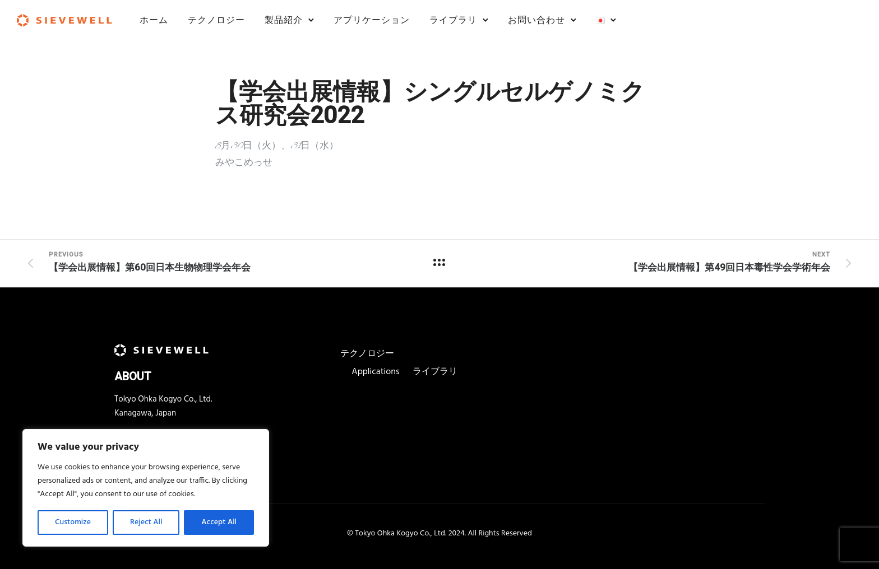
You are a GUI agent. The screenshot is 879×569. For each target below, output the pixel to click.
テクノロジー (216, 20)
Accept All (219, 522)
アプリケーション (372, 20)
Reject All (146, 522)
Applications (375, 372)
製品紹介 (284, 20)
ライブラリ (453, 20)
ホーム (154, 20)
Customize (73, 522)
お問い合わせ (536, 20)
